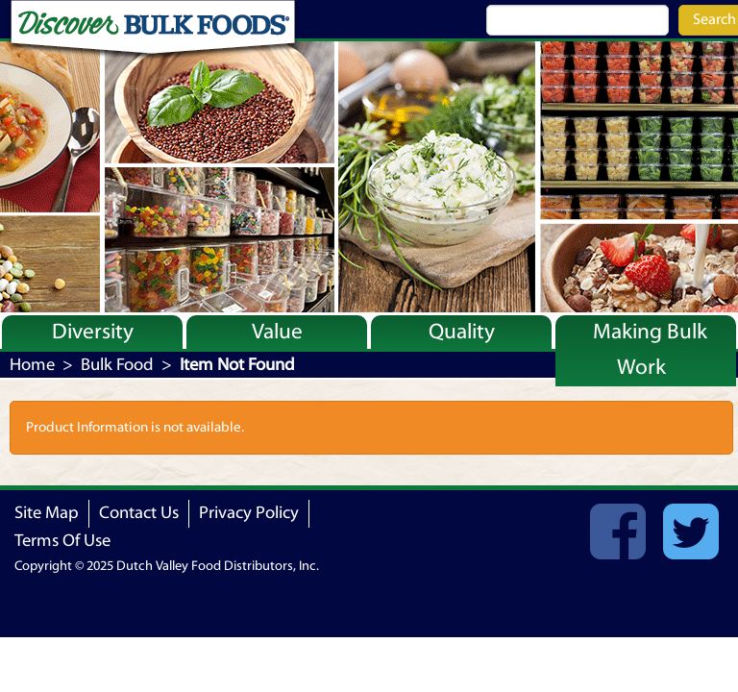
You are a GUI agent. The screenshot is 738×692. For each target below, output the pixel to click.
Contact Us (139, 513)
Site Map (46, 513)
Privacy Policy (249, 513)
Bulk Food (117, 365)
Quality (462, 331)
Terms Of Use (62, 541)
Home (32, 365)
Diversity (93, 331)
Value (277, 331)
